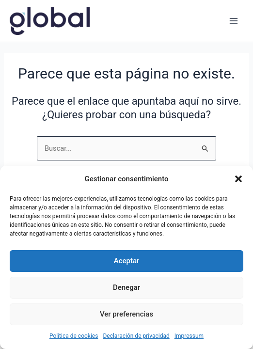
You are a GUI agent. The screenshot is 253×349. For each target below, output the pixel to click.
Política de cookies (73, 336)
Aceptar (127, 260)
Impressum (189, 336)
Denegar (126, 287)
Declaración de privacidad (136, 336)
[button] (238, 179)
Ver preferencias (126, 314)
